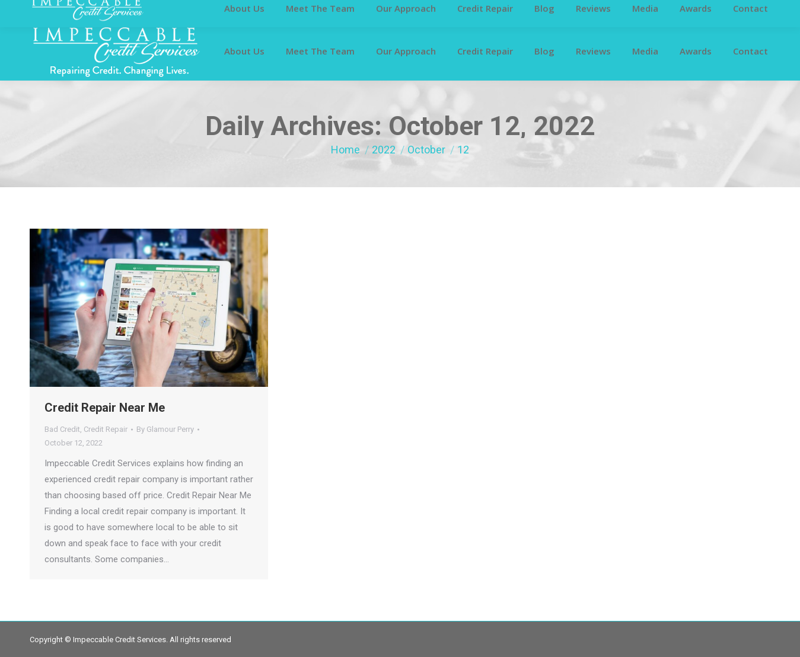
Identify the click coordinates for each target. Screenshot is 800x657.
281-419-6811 (498, 11)
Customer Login (58, 11)
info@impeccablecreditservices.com (615, 11)
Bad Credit (62, 429)
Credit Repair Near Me (104, 407)
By (165, 429)
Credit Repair (106, 429)
